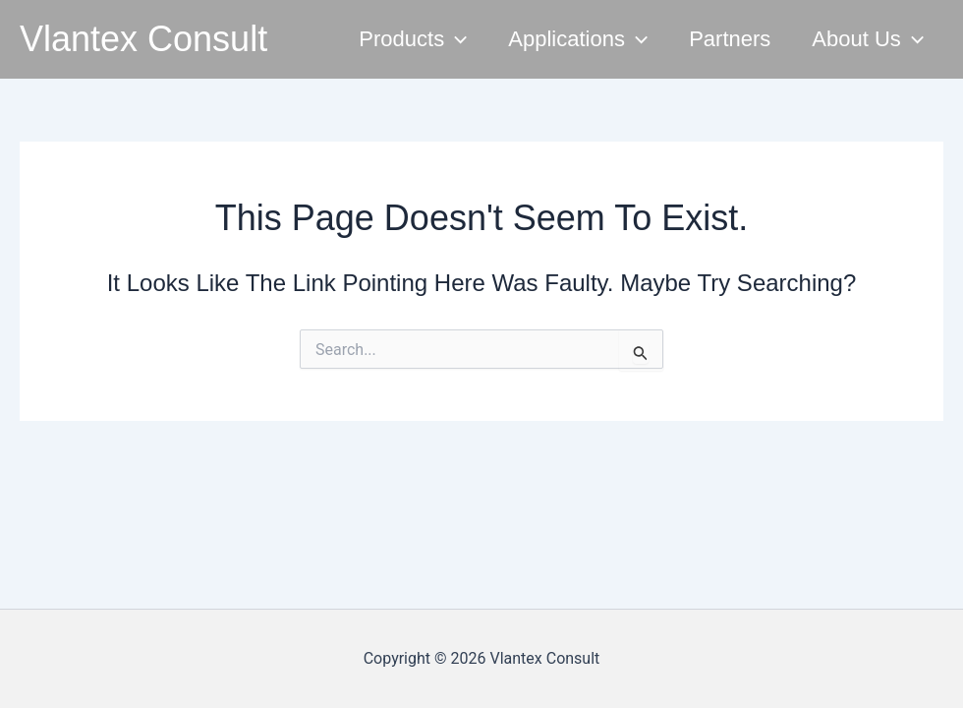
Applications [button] (578, 39)
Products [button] (413, 39)
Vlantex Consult (143, 39)
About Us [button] (868, 39)
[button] (455, 39)
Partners (729, 39)
